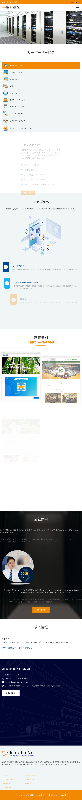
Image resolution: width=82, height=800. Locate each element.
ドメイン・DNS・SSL (14, 106)
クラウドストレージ (13, 113)
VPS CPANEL (11, 79)
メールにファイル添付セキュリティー (19, 128)
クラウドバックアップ (14, 121)
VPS (8, 86)
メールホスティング (13, 72)
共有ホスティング (12, 65)
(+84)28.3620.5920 (10, 2)
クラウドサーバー (12, 93)
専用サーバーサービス (14, 100)
